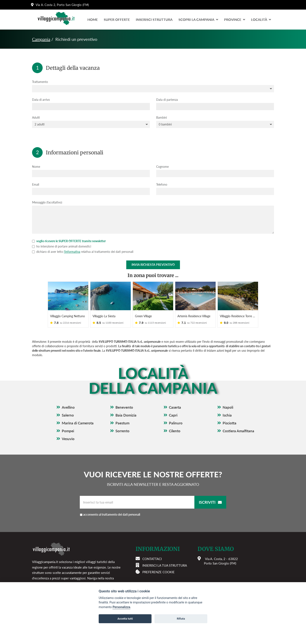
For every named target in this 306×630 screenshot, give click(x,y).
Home (92, 19)
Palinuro (175, 423)
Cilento (174, 431)
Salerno (68, 415)
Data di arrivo (41, 99)
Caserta (175, 407)
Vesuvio (68, 439)
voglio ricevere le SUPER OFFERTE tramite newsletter (69, 241)
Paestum (122, 423)
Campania (41, 39)
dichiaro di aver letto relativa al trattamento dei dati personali (82, 251)
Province (234, 19)
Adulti (36, 117)
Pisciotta (229, 423)
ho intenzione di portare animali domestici (61, 246)
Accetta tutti (125, 618)
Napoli (228, 407)
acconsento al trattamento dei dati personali (111, 514)
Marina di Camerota (78, 423)
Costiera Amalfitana (238, 431)
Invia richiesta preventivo (153, 264)
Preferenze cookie (158, 572)
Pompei (68, 431)
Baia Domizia (125, 415)
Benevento (124, 407)
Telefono (161, 184)
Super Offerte (117, 19)
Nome (36, 166)
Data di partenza (167, 99)
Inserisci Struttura (154, 19)
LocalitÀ (261, 19)
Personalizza (121, 607)
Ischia (227, 415)
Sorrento (122, 431)
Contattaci (152, 559)
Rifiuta (181, 618)
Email (35, 184)
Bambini (161, 117)
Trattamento (40, 82)
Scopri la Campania (198, 19)
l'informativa (72, 251)
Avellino (68, 407)
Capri (173, 415)
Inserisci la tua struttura (164, 565)
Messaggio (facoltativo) (47, 202)
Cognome (162, 166)
